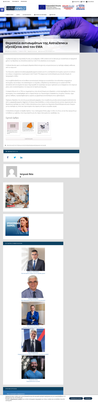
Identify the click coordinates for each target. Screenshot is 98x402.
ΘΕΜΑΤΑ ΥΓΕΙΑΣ (22, 55)
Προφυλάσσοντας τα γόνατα (80, 263)
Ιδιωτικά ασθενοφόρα (76, 280)
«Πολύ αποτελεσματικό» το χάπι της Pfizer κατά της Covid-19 (43, 146)
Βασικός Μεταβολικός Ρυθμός (78, 286)
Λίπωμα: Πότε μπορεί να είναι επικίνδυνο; (81, 208)
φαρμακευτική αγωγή (40, 159)
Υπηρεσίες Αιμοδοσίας (77, 283)
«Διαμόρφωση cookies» (16, 399)
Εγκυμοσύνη (77, 1)
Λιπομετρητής (74, 291)
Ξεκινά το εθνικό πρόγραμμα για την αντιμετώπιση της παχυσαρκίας (13, 385)
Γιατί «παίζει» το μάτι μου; (82, 341)
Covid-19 (16, 159)
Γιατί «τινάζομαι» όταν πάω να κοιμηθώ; (82, 308)
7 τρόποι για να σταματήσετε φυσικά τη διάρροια (83, 318)
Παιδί (83, 1)
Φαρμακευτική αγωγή (32, 55)
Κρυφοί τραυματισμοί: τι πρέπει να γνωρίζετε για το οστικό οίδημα (83, 330)
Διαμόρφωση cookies (74, 398)
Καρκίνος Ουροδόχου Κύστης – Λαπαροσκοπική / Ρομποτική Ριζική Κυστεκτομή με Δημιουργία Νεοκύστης (14, 380)
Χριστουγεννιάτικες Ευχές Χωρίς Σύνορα (14, 393)
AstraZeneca (10, 159)
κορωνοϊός (21, 159)
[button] (2, 10)
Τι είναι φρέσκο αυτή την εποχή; (79, 294)
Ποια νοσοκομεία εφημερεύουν (79, 275)
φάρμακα (33, 159)
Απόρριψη (87, 398)
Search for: (76, 374)
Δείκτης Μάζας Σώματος (77, 288)
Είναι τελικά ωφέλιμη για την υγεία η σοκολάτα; (13, 389)
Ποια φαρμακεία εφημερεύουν (79, 278)
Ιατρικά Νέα (42, 55)
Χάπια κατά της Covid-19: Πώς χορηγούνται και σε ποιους (12, 146)
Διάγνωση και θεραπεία (11, 55)
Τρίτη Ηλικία (91, 1)
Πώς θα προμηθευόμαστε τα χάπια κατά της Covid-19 (28, 144)
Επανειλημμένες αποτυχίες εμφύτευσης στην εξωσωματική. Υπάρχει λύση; (82, 354)
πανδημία (27, 159)
